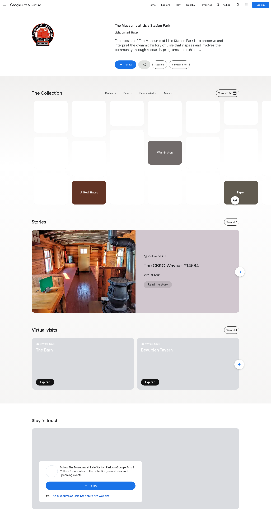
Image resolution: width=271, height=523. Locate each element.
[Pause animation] (235, 200)
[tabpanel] (51, 153)
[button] (5, 5)
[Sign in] (260, 5)
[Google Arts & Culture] (25, 5)
